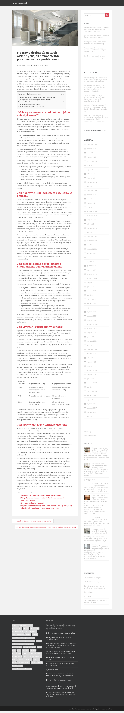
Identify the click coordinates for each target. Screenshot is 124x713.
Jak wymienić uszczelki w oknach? (30, 106)
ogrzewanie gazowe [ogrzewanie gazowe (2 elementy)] (29, 649)
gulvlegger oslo (89, 481)
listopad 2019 (91, 368)
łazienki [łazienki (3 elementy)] (14, 667)
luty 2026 (90, 155)
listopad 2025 (91, 167)
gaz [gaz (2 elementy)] (26, 639)
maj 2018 (90, 389)
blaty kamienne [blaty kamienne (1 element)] (17, 630)
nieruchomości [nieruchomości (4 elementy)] (16, 649)
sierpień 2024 (91, 180)
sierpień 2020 (91, 334)
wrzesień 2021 (92, 280)
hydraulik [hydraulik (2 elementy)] (32, 639)
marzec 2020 (91, 355)
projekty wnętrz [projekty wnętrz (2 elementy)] (17, 658)
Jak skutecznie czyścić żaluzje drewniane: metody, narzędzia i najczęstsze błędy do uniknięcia (60, 696)
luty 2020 (90, 359)
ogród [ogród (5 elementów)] (39, 649)
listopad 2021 (91, 272)
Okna (46, 67)
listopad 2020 (91, 322)
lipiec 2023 (90, 226)
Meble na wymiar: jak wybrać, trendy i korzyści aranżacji (59, 640)
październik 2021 (92, 276)
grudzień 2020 (92, 318)
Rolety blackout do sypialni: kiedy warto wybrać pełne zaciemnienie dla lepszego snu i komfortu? (95, 81)
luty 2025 (90, 171)
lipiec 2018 (90, 380)
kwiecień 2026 (92, 146)
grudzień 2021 (92, 267)
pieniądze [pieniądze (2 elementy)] (26, 652)
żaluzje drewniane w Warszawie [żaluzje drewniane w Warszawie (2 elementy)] (21, 671)
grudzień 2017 (92, 410)
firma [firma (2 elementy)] (21, 639)
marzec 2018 (91, 397)
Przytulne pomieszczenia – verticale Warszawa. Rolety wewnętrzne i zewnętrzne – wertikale (96, 31)
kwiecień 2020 (92, 351)
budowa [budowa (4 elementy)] (26, 630)
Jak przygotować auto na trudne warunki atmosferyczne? (60, 666)
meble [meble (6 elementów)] (14, 646)
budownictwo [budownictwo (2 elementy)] (34, 630)
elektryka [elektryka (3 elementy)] (15, 639)
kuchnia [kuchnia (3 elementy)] (39, 643)
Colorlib (91, 711)
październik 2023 (92, 213)
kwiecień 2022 (92, 251)
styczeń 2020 (91, 364)
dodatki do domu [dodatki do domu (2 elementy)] (17, 633)
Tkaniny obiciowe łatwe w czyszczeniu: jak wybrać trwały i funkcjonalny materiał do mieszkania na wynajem (95, 100)
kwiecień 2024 (92, 192)
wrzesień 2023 (92, 217)
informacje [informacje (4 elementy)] (15, 643)
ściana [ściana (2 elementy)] (21, 667)
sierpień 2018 (91, 376)
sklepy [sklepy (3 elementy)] (14, 661)
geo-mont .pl (20, 3)
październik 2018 (92, 372)
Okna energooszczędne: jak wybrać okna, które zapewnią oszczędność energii (60, 654)
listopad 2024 (91, 175)
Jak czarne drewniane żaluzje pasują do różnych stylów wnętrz (59, 683)
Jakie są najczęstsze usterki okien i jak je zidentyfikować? (38, 99)
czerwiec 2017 (92, 414)
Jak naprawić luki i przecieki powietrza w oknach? (35, 101)
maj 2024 (90, 188)
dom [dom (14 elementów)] (26, 633)
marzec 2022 (91, 255)
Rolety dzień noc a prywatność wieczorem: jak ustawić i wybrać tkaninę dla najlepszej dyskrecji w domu (95, 110)
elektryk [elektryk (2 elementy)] (35, 636)
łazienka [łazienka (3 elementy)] (39, 664)
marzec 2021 (91, 305)
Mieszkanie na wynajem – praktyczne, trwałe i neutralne (94, 589)
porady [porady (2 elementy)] (25, 655)
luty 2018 (90, 401)
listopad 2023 (91, 209)
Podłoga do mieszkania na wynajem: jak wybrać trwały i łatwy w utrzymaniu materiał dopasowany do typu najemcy (96, 120)
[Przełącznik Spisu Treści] (61, 96)
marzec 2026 (91, 150)
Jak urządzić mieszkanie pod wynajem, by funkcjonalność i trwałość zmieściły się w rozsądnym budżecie (94, 90)
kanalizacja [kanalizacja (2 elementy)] (31, 643)
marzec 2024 (91, 196)
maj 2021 (90, 297)
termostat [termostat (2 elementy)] (36, 661)
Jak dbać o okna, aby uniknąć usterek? (32, 108)
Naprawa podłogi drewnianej (32, 505)
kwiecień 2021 (92, 301)
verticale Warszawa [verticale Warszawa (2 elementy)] (23, 664)
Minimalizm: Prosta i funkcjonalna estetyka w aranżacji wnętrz (100, 467)
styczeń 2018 (91, 405)
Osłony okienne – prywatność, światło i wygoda (96, 603)
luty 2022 (90, 259)
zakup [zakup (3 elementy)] (33, 664)
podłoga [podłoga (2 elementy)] (33, 652)
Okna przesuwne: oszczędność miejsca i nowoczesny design (95, 44)
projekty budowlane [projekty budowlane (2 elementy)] (35, 655)
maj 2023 (90, 234)
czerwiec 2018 (92, 385)
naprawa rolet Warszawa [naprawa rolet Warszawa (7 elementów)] (25, 646)
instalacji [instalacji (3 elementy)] (23, 643)
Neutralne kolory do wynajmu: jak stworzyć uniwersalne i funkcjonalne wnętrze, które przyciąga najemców (61, 647)
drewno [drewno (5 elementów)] (28, 636)
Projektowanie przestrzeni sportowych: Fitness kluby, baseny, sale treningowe (59, 676)
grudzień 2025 (92, 163)
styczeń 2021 (91, 313)
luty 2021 (90, 309)
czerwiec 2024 (92, 184)
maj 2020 (90, 347)
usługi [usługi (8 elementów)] (14, 664)
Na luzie (90, 594)
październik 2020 (92, 326)
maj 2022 (90, 247)
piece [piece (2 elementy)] (19, 652)
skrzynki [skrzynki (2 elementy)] (20, 661)
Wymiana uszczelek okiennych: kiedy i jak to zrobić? (41, 497)
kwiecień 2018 (92, 393)
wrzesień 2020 (92, 330)
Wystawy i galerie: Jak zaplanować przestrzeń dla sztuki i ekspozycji (100, 452)
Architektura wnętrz (94, 579)
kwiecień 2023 (92, 238)
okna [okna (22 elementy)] (13, 652)
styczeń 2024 (91, 205)
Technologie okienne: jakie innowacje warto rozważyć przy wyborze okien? (95, 51)
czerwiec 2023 (92, 230)
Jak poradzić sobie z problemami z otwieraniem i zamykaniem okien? (42, 104)
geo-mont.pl (37, 67)
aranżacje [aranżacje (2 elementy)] (15, 627)
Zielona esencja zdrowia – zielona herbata (61, 635)
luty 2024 (90, 201)
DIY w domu (96, 519)
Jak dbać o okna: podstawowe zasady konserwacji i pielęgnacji (95, 59)
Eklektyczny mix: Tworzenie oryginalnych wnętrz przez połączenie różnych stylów (96, 549)
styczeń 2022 (91, 263)
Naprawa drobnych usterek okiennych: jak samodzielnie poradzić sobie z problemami (95, 534)
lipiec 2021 (90, 288)
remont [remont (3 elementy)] (26, 658)
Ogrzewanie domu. (52, 671)
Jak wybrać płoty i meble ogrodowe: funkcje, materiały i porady (96, 38)
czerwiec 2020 (92, 343)
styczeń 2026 (91, 159)
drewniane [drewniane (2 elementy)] (33, 633)
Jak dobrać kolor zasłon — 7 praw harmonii (100, 486)
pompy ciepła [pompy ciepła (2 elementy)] (16, 655)
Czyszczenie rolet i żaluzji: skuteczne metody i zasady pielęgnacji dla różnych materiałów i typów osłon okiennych (61, 629)
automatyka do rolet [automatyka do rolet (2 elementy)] (26, 627)
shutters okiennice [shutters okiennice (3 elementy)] (35, 658)
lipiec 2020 (90, 339)
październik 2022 (92, 242)
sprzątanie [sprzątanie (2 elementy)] (28, 661)
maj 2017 (90, 418)
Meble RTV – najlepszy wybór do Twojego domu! (61, 660)
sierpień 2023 (91, 221)
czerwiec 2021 (92, 293)
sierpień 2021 (91, 284)
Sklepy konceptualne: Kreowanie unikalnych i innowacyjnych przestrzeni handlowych (61, 689)
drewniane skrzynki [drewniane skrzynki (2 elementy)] (18, 636)
